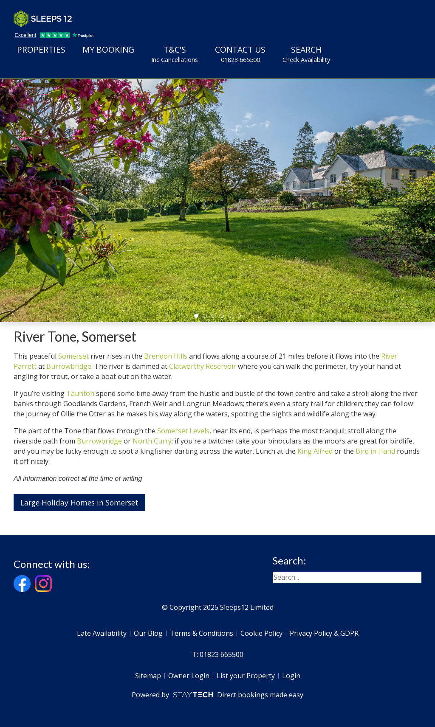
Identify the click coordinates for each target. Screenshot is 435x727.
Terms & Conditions (201, 633)
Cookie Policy (261, 633)
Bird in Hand (375, 451)
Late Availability (102, 633)
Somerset (73, 356)
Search (306, 54)
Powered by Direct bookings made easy (217, 695)
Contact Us (240, 54)
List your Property (246, 675)
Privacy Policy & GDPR (324, 633)
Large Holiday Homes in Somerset (79, 502)
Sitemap (148, 675)
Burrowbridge (68, 366)
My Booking (108, 49)
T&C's (174, 54)
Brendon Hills (165, 356)
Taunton (80, 393)
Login (291, 675)
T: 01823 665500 (217, 654)
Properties (41, 49)
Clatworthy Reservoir (202, 366)
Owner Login (188, 675)
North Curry (152, 441)
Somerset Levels (183, 430)
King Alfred (315, 451)
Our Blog (148, 633)
